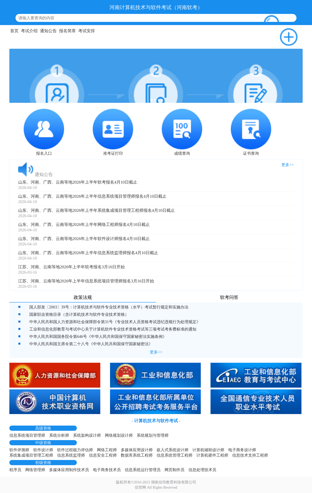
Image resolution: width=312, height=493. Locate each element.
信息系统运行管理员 (143, 470)
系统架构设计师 (87, 435)
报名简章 (67, 30)
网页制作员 (174, 470)
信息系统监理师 (71, 455)
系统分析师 (59, 435)
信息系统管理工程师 (174, 455)
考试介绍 (29, 30)
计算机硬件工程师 (212, 455)
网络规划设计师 (119, 435)
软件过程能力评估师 (75, 450)
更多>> (287, 164)
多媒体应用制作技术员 (69, 470)
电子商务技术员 (107, 470)
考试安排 (86, 30)
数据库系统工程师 (137, 455)
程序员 (15, 470)
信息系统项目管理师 (27, 435)
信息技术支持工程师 (250, 455)
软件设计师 (43, 450)
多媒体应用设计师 (137, 450)
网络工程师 (107, 450)
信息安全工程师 (103, 455)
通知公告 (48, 30)
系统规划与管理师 (153, 435)
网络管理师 (35, 470)
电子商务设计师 (242, 450)
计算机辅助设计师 (208, 450)
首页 (14, 30)
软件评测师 (19, 450)
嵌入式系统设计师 (172, 450)
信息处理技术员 (202, 470)
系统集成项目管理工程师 (31, 455)
